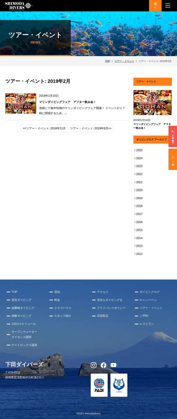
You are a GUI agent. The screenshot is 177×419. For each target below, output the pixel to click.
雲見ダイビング (21, 299)
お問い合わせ (173, 136)
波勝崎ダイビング (23, 307)
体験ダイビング (21, 315)
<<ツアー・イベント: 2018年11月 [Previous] (44, 128)
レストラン (147, 323)
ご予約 (173, 159)
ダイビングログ (150, 291)
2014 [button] (138, 238)
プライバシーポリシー (111, 307)
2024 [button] (138, 158)
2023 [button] (138, 166)
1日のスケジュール (24, 323)
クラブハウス (62, 307)
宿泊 (57, 291)
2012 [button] (138, 253)
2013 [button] (138, 245)
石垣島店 (102, 315)
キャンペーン (148, 299)
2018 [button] (138, 206)
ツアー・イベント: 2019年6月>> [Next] (90, 128)
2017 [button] (138, 214)
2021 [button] (138, 182)
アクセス (102, 291)
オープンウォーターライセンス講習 (24, 334)
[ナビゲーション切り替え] (168, 5)
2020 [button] (138, 190)
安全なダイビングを (110, 299)
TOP (107, 61)
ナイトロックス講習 (24, 344)
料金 (57, 299)
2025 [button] (138, 150)
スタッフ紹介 (62, 315)
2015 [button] (138, 230)
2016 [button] (138, 222)
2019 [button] (138, 198)
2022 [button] (138, 174)
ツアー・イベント (124, 61)
